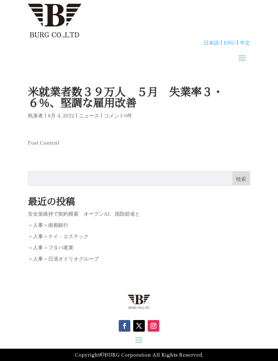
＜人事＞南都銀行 (48, 224)
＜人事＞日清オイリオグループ (63, 258)
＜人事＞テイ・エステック (58, 236)
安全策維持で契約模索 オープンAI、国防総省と (84, 213)
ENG (229, 42)
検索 (241, 178)
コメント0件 (118, 115)
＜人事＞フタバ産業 (50, 247)
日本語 (211, 42)
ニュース (89, 115)
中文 (245, 42)
